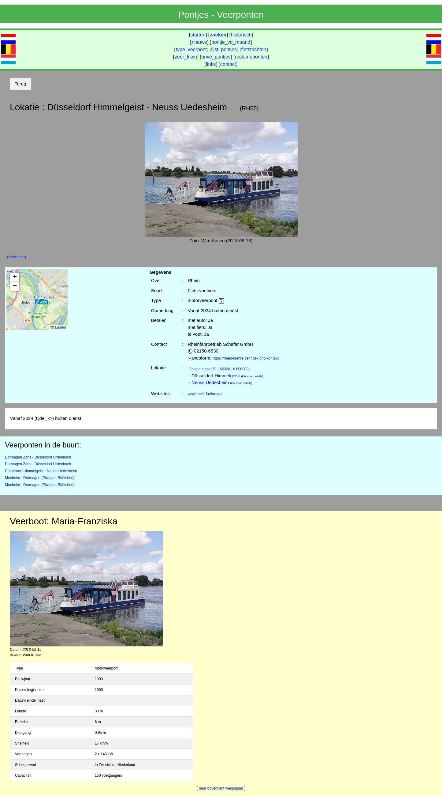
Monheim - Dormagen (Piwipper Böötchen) (39, 478)
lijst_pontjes (224, 49)
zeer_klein (186, 56)
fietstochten (253, 49)
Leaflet (58, 327)
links (211, 64)
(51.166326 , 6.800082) (219, 369)
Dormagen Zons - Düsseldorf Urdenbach (38, 457)
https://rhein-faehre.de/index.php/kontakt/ (246, 358)
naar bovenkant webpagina (221, 788)
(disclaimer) (16, 257)
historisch (241, 34)
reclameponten (251, 56)
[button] (43, 302)
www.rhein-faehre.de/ (205, 394)
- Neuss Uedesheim (220, 382)
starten (198, 34)
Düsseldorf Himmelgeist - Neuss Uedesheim (41, 471)
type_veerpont (191, 49)
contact (228, 64)
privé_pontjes (215, 56)
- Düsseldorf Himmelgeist (226, 375)
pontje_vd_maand (230, 42)
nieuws (199, 42)
